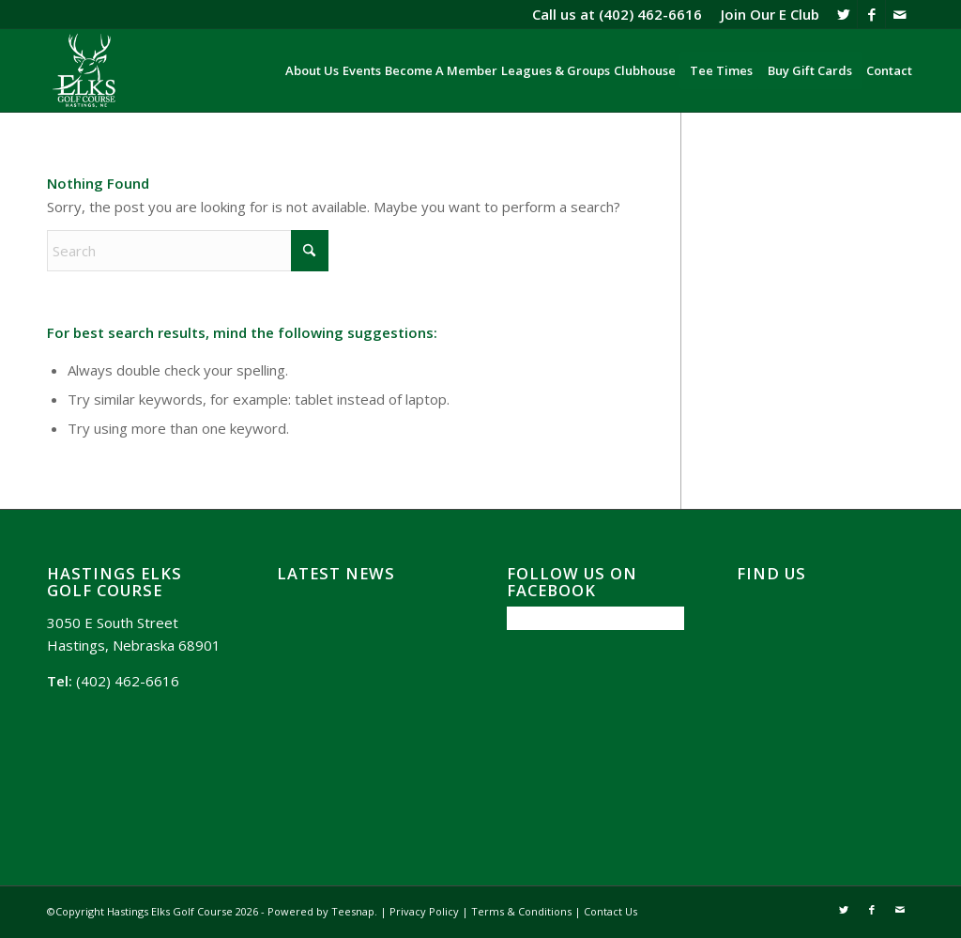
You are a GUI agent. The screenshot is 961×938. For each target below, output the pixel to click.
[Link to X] (843, 14)
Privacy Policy (424, 911)
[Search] (187, 250)
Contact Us (610, 911)
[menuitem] (765, 14)
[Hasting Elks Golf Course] (85, 70)
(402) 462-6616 (650, 14)
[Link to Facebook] (871, 14)
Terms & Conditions (521, 911)
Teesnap (352, 911)
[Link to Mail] (900, 14)
